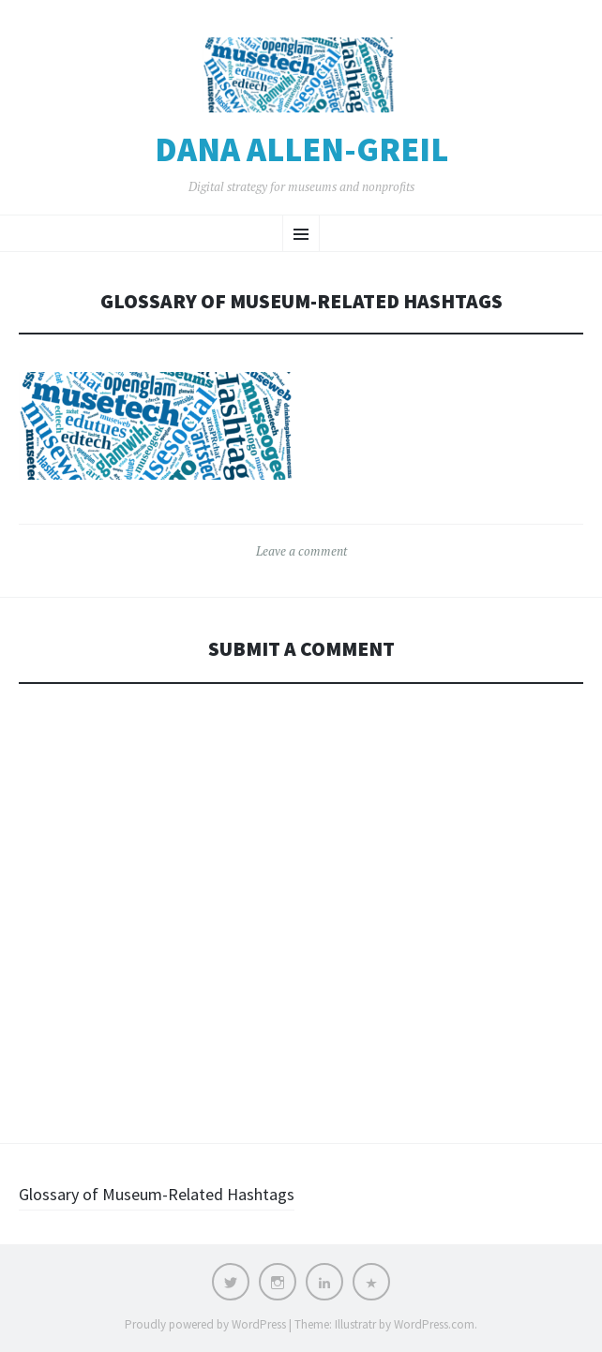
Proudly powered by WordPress (205, 1324)
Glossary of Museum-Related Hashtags (156, 1194)
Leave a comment (301, 550)
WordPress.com (434, 1324)
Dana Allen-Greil (301, 150)
